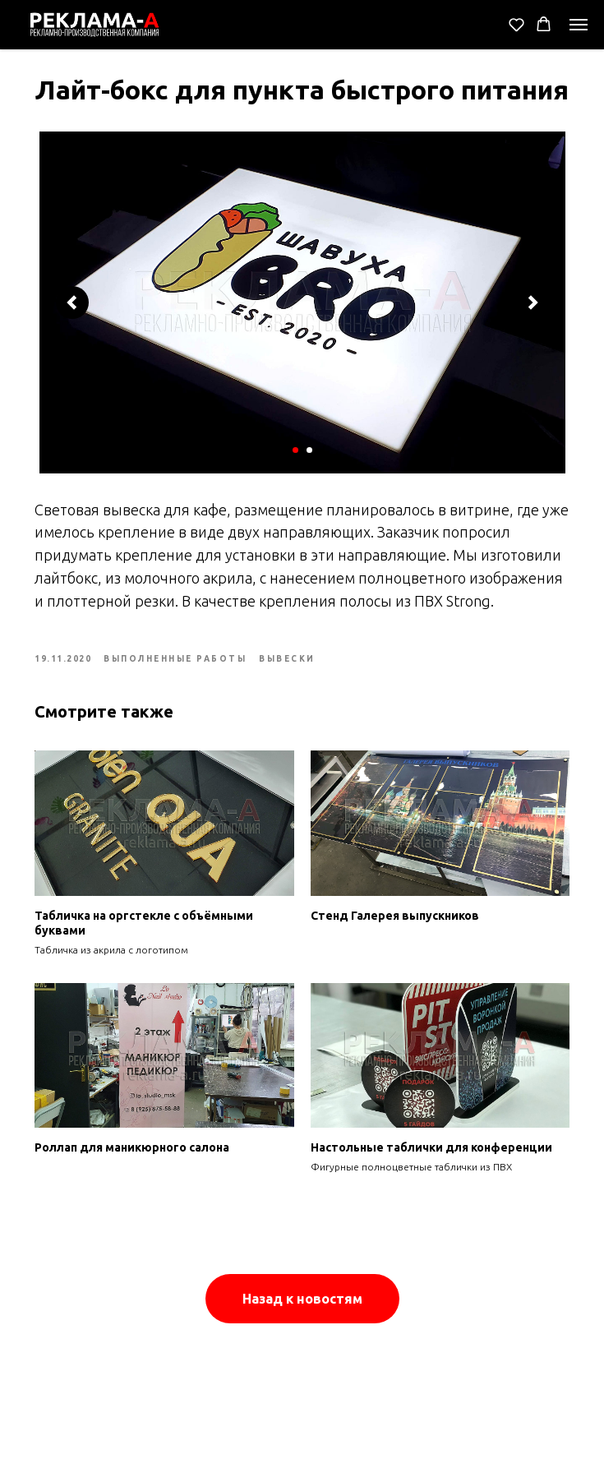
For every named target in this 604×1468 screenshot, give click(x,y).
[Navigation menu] (578, 24)
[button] (516, 24)
